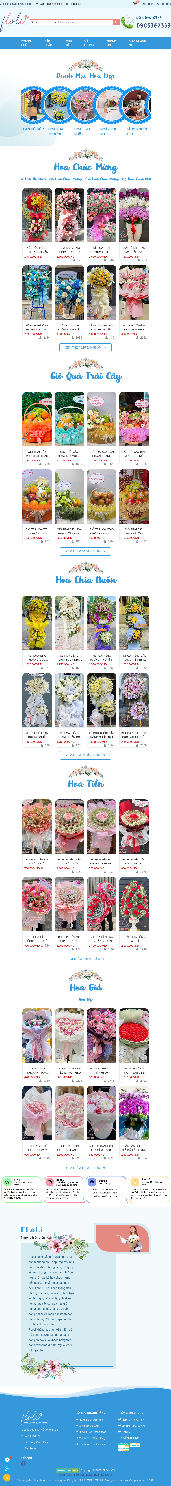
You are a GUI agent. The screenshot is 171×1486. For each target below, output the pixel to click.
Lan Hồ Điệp (33, 129)
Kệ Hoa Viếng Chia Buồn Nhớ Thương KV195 (69, 658)
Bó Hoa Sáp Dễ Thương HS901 (37, 1148)
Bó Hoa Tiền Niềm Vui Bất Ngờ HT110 (69, 862)
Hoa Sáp (85, 999)
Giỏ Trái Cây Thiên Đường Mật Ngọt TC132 (134, 531)
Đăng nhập (164, 3)
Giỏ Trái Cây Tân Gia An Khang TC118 (102, 454)
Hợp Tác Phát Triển (133, 1419)
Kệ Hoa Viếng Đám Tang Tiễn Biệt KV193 (134, 658)
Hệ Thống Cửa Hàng (36, 1442)
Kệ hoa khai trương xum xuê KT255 (101, 250)
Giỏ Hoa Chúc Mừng (101, 179)
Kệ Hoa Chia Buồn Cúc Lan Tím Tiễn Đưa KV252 (134, 735)
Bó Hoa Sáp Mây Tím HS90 (101, 1070)
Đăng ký (148, 3)
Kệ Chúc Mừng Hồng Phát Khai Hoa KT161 (69, 250)
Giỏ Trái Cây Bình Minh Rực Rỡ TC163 (134, 454)
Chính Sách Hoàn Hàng (92, 1444)
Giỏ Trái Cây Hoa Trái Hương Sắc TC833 (69, 531)
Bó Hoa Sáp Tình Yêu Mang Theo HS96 (69, 1070)
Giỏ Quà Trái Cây (85, 376)
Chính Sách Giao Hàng (92, 1438)
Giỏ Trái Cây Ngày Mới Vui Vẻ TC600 (69, 454)
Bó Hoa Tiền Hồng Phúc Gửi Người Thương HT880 (37, 939)
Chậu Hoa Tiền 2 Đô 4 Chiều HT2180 (134, 939)
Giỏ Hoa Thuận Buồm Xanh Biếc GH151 (69, 327)
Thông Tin (111, 43)
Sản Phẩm (48, 43)
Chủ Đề (69, 43)
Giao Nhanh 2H (137, 43)
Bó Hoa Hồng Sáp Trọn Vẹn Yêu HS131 (134, 1070)
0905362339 (153, 25)
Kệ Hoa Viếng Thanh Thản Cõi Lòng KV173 (69, 735)
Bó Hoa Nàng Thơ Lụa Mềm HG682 (101, 1148)
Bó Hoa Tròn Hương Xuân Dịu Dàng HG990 (69, 1148)
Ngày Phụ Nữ (109, 131)
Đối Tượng (89, 43)
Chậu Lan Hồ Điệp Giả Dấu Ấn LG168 (134, 1148)
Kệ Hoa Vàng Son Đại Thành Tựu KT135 (101, 327)
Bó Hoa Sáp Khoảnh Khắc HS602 (37, 1070)
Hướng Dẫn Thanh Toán (92, 1432)
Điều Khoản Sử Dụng (99, 1474)
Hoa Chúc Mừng (85, 167)
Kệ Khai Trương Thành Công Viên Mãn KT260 (37, 327)
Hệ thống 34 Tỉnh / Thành (17, 3)
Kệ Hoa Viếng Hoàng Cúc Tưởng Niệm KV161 (37, 658)
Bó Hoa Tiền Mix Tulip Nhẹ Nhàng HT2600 (69, 939)
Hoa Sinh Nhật (82, 131)
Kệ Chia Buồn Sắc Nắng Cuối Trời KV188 (101, 735)
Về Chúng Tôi (32, 1436)
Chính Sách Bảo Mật (71, 1474)
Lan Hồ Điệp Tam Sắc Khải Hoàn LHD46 (134, 250)
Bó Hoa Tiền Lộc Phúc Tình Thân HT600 (134, 862)
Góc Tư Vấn (31, 1448)
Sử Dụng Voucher (89, 1425)
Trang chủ (26, 43)
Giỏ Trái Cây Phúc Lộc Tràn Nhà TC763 (37, 454)
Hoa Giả (85, 987)
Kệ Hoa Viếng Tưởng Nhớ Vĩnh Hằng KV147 (102, 658)
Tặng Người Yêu (136, 131)
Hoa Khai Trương (56, 131)
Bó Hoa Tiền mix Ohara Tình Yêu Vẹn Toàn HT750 (101, 862)
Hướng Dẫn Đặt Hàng (91, 1419)
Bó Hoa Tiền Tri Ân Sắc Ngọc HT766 (37, 862)
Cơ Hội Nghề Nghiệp (133, 1425)
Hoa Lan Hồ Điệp (31, 179)
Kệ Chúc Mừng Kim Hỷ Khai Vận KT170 (37, 250)
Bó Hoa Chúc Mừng (65, 179)
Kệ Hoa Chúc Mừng (138, 179)
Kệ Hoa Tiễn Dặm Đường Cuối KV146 (36, 735)
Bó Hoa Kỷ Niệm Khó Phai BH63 (134, 327)
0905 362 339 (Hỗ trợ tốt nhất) (41, 1429)
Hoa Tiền (85, 784)
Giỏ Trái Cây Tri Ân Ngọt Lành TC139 (37, 531)
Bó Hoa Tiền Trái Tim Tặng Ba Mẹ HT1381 (102, 939)
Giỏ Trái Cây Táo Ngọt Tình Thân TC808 (101, 531)
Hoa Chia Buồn (85, 580)
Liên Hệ (126, 1432)
